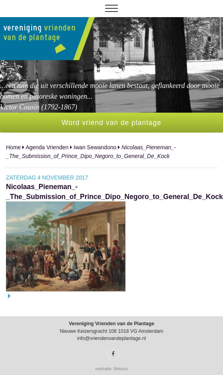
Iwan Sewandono (95, 147)
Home (13, 147)
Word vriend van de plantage (111, 123)
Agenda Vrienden (46, 147)
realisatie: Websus (111, 369)
